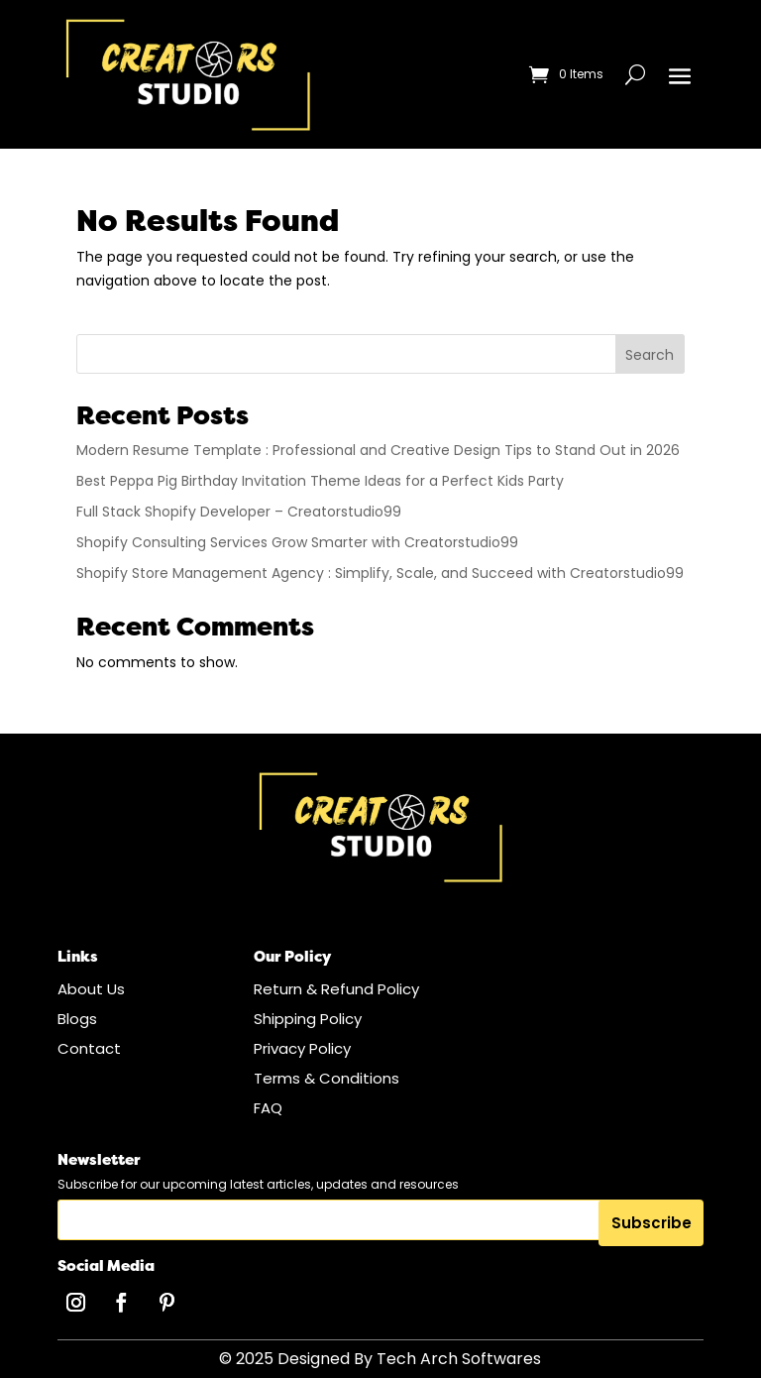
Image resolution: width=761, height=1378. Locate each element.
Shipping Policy (308, 1018)
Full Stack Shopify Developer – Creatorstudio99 (238, 511)
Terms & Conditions (326, 1078)
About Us (91, 988)
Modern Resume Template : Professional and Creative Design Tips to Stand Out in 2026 (378, 450)
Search (649, 355)
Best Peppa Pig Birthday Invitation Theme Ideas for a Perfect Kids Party (320, 481)
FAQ (268, 1107)
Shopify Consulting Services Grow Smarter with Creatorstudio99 (297, 542)
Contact (89, 1048)
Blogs (77, 1018)
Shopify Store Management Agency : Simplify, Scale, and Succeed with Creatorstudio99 (380, 573)
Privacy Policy (302, 1048)
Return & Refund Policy (336, 988)
